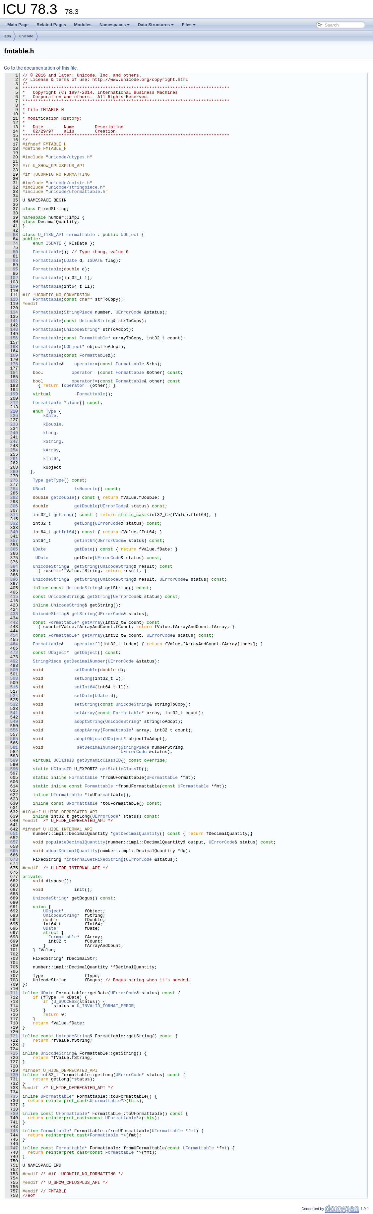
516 (11, 687)
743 (11, 1131)
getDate (83, 549)
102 (11, 278)
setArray (84, 713)
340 (11, 532)
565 (11, 739)
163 (11, 347)
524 (11, 696)
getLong (62, 515)
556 (11, 730)
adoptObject (88, 739)
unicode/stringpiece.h (75, 187)
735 (11, 1096)
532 (11, 704)
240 (11, 433)
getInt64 (63, 532)
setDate (83, 696)
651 (11, 834)
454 (11, 635)
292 (11, 497)
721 (11, 1036)
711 (11, 993)
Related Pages (51, 24)
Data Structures (156, 24)
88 (11, 260)
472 (11, 653)
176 (11, 364)
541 (11, 713)
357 (11, 541)
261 (11, 459)
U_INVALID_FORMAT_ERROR (105, 1006)
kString (52, 441)
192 (11, 381)
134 (11, 312)
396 (11, 579)
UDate (70, 260)
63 (11, 235)
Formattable (80, 235)
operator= (85, 364)
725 (11, 1053)
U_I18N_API (51, 235)
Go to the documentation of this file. (41, 68)
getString (85, 566)
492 (11, 661)
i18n (7, 36)
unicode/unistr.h (69, 183)
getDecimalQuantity (136, 834)
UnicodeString (96, 321)
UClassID (63, 760)
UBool (39, 489)
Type (51, 411)
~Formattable (89, 394)
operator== (84, 373)
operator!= (84, 381)
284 (11, 489)
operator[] (87, 644)
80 (11, 252)
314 (11, 515)
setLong (83, 678)
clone (72, 403)
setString (85, 704)
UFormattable (162, 777)
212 (11, 403)
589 (11, 760)
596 (11, 769)
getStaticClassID (121, 769)
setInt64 (84, 687)
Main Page (18, 24)
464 (11, 644)
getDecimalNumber (84, 661)
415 (11, 597)
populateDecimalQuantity (75, 842)
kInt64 (51, 459)
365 (11, 549)
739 (11, 1114)
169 (11, 355)
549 (11, 721)
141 (11, 321)
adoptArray (87, 730)
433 (11, 614)
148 (11, 329)
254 (11, 450)
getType (55, 480)
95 (11, 269)
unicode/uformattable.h (76, 192)
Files (189, 24)
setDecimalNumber (97, 747)
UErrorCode (129, 312)
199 (11, 394)
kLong (49, 433)
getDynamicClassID (99, 760)
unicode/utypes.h (69, 157)
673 (11, 859)
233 (11, 424)
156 (11, 338)
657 (11, 842)
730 (11, 1075)
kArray (51, 450)
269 (11, 472)
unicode (26, 36)
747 (11, 1148)
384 (11, 566)
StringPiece (78, 312)
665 (11, 851)
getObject (85, 653)
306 (11, 506)
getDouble (62, 497)
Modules (83, 24)
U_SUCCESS (65, 1002)
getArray (92, 622)
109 (11, 286)
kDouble (52, 424)
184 (11, 373)
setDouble (85, 670)
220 (11, 411)
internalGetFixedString (94, 859)
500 (11, 670)
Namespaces (114, 24)
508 (11, 678)
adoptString (88, 721)
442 (11, 622)
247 (11, 441)
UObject (130, 235)
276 (11, 480)
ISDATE (53, 243)
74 (11, 243)
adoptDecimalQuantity (71, 851)
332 (11, 523)
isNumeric (85, 489)
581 (11, 747)
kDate (49, 416)
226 (11, 416)
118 (11, 299)
